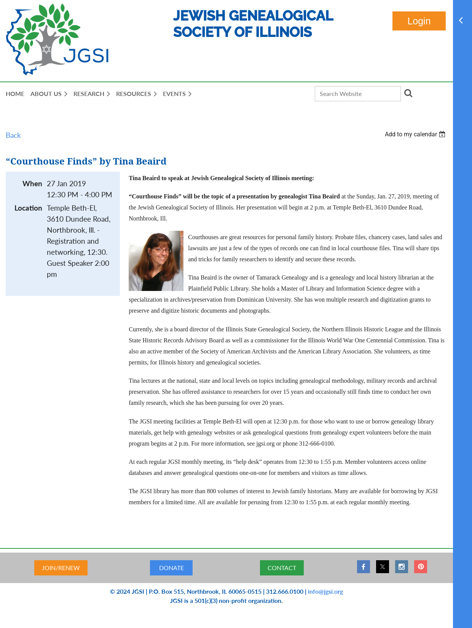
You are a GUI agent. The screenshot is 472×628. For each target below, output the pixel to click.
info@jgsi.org (325, 591)
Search (408, 93)
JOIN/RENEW (61, 567)
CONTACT (282, 567)
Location (28, 207)
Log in (419, 20)
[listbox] (416, 134)
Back (13, 135)
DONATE (171, 567)
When (32, 183)
